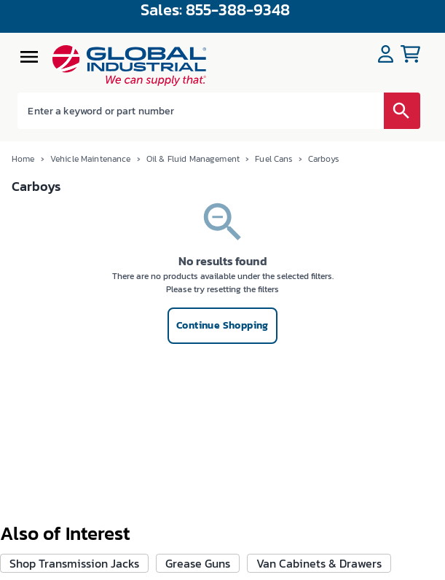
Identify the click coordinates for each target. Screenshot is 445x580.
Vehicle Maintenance (90, 158)
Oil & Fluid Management (193, 158)
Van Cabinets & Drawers (319, 563)
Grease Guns (197, 563)
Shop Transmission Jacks (74, 563)
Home (23, 158)
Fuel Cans (273, 158)
